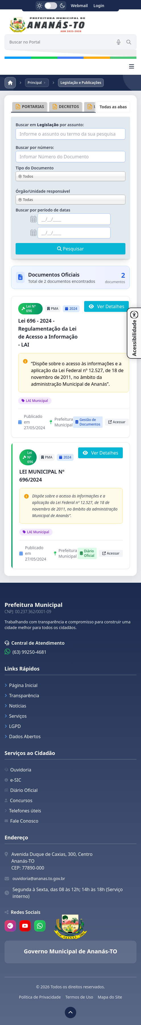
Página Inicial (21, 685)
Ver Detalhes (106, 306)
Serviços (16, 716)
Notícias (15, 706)
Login (99, 5)
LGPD (13, 726)
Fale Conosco (21, 821)
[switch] (51, 5)
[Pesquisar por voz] (118, 42)
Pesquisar (70, 249)
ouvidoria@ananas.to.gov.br (39, 878)
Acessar (116, 422)
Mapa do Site (110, 997)
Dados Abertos (23, 736)
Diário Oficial (21, 790)
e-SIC (13, 780)
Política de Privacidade (40, 997)
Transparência (22, 695)
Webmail (79, 5)
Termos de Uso (79, 997)
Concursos (18, 800)
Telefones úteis (23, 811)
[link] (70, 25)
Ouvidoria (18, 770)
